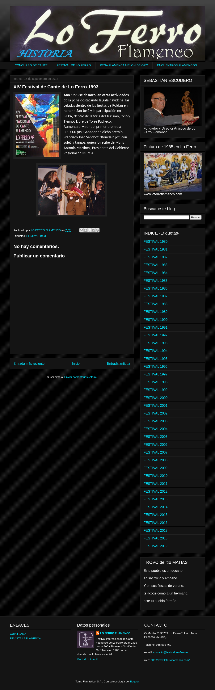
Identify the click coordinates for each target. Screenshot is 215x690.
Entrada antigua (118, 363)
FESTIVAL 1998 (156, 382)
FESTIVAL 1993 (36, 235)
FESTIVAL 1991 (156, 327)
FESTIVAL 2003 (156, 421)
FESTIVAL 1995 (156, 359)
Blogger (134, 681)
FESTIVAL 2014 (156, 507)
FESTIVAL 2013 (156, 499)
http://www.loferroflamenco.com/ (170, 660)
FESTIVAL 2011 (156, 483)
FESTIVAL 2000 (156, 398)
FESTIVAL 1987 (156, 296)
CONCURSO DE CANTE (31, 65)
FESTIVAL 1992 (156, 335)
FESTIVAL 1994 (156, 351)
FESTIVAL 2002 (156, 413)
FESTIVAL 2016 (156, 523)
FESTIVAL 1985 (156, 280)
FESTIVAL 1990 (156, 319)
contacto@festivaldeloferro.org (171, 652)
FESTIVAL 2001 (156, 405)
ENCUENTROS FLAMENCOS (177, 65)
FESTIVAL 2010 (156, 475)
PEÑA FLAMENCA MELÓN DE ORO (124, 65)
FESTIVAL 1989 (156, 312)
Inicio (76, 363)
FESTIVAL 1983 (156, 265)
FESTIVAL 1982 (156, 257)
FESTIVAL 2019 (156, 546)
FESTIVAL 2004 (156, 429)
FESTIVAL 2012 (156, 491)
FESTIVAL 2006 (156, 444)
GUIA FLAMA (18, 633)
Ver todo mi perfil (87, 659)
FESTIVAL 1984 (156, 273)
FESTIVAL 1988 (156, 304)
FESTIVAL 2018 (156, 538)
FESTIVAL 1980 (156, 241)
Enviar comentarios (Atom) (80, 377)
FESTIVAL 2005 (156, 436)
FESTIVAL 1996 (156, 366)
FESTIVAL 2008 (156, 460)
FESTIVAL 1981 (156, 249)
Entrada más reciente (29, 363)
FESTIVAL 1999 (156, 390)
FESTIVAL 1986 (156, 288)
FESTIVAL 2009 (156, 468)
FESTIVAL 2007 (156, 452)
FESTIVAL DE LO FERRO (73, 65)
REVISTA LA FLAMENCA (25, 638)
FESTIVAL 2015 (156, 515)
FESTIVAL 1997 (156, 374)
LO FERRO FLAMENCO (115, 633)
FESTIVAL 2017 (156, 530)
